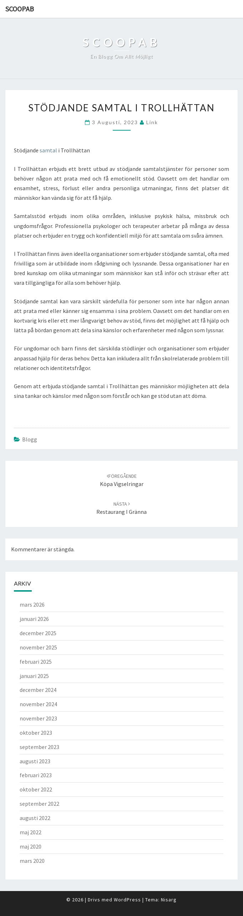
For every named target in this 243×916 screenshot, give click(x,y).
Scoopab (19, 8)
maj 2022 (30, 832)
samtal (48, 150)
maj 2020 (30, 846)
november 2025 (38, 647)
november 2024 (38, 704)
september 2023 (39, 746)
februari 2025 (36, 661)
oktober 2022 (36, 789)
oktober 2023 (36, 732)
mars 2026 (32, 604)
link (152, 122)
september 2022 (39, 803)
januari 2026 (34, 618)
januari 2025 (34, 675)
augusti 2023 (35, 761)
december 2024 (38, 689)
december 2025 (38, 633)
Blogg (29, 439)
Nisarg (169, 899)
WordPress (127, 899)
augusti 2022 (35, 817)
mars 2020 (32, 860)
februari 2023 (36, 775)
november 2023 (38, 718)
